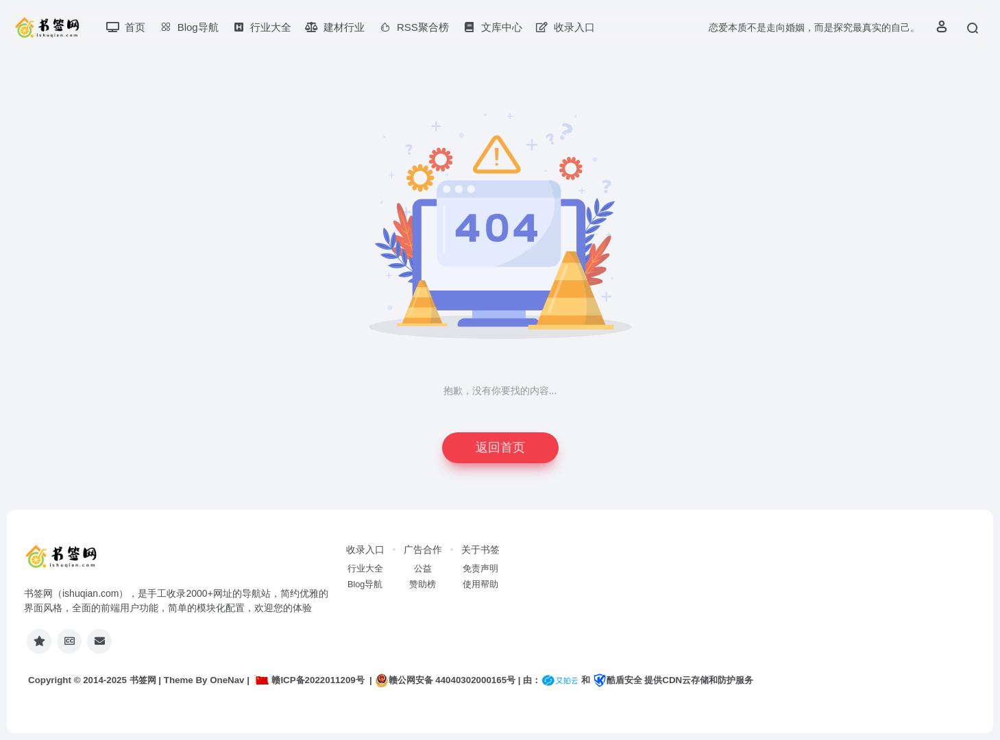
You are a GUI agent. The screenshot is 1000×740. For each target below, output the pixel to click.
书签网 (143, 680)
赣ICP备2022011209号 (309, 680)
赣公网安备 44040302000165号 (445, 680)
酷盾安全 (617, 680)
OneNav (227, 680)
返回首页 (500, 447)
